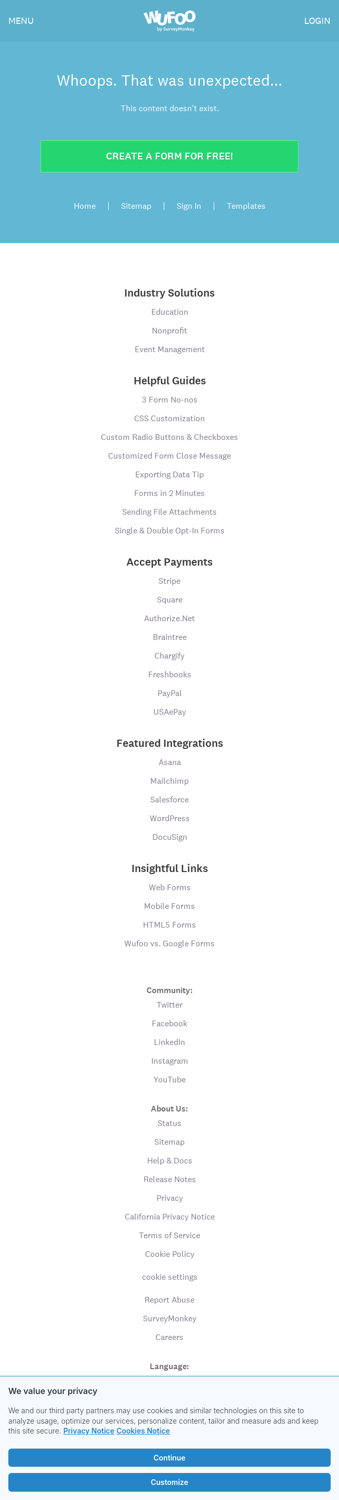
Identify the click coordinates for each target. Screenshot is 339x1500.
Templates (246, 206)
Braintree (170, 637)
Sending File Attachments (169, 511)
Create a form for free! (169, 156)
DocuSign (169, 837)
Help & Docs (169, 1160)
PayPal (170, 693)
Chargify (169, 655)
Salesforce (169, 799)
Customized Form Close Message (169, 455)
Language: (169, 1366)
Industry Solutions (169, 293)
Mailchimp (169, 780)
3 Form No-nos (170, 399)
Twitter (169, 1004)
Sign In (189, 206)
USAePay (169, 711)
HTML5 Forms (169, 924)
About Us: (169, 1108)
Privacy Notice (88, 1430)
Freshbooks (169, 674)
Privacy (170, 1198)
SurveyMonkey (170, 1318)
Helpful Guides (170, 380)
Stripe (169, 580)
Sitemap (136, 206)
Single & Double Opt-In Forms (170, 530)
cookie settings (170, 1276)
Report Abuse (169, 1299)
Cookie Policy (169, 1254)
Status (169, 1123)
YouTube (169, 1079)
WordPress (170, 818)
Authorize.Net (169, 618)
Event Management (170, 349)
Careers (169, 1337)
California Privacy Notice (170, 1216)
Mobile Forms (169, 906)
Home (85, 206)
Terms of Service (169, 1235)
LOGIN (317, 20)
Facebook (169, 1023)
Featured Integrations (169, 743)
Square (169, 599)
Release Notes (170, 1179)
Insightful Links (170, 868)
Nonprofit (169, 330)
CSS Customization (169, 418)
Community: (170, 990)
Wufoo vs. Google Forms (169, 943)
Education (169, 311)
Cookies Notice (143, 1430)
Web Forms (170, 887)
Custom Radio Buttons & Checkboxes (169, 437)
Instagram (169, 1060)
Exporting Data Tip (169, 474)
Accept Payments (169, 562)
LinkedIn (169, 1042)
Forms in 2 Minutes (169, 493)
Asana (170, 762)
